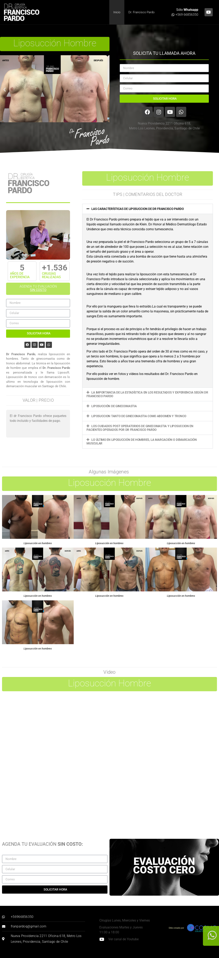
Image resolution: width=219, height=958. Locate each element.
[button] (4, 89)
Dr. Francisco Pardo (141, 12)
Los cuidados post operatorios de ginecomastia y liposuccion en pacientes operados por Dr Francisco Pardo (140, 428)
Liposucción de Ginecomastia (114, 406)
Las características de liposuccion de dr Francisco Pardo (137, 209)
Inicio (116, 12)
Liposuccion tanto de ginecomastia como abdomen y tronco (138, 416)
